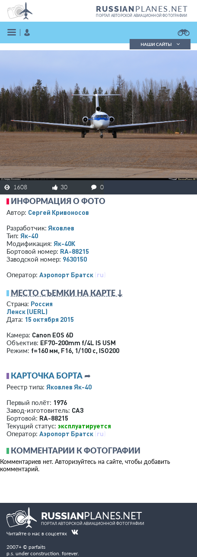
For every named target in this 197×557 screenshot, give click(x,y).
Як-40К (64, 243)
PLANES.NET (142, 8)
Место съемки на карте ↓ (67, 293)
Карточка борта (47, 375)
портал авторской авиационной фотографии (141, 15)
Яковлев (61, 228)
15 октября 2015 (49, 319)
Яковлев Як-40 (69, 387)
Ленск (27, 311)
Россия (42, 304)
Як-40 (29, 236)
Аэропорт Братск (66, 274)
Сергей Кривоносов (58, 212)
